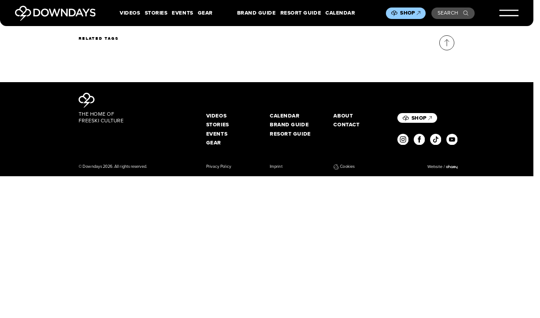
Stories (156, 13)
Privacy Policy (218, 167)
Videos (130, 13)
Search (453, 13)
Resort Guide (300, 13)
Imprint (276, 167)
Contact (346, 124)
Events (182, 13)
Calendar (340, 13)
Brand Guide (256, 13)
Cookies (343, 167)
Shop (410, 13)
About (343, 116)
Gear (205, 13)
